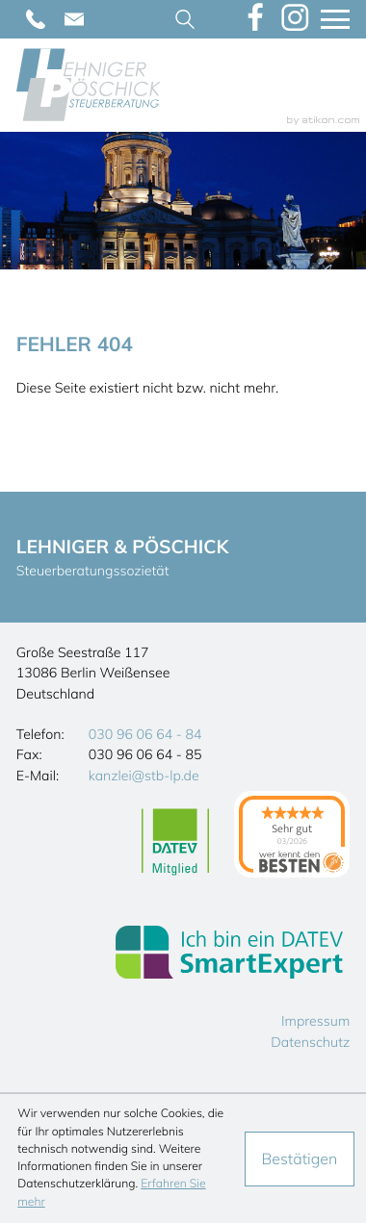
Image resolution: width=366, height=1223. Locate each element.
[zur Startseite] (88, 85)
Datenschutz (310, 1042)
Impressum (315, 1021)
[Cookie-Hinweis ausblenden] (299, 1159)
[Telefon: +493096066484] (35, 19)
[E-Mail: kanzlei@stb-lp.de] (74, 19)
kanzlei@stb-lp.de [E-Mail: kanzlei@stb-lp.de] (144, 775)
